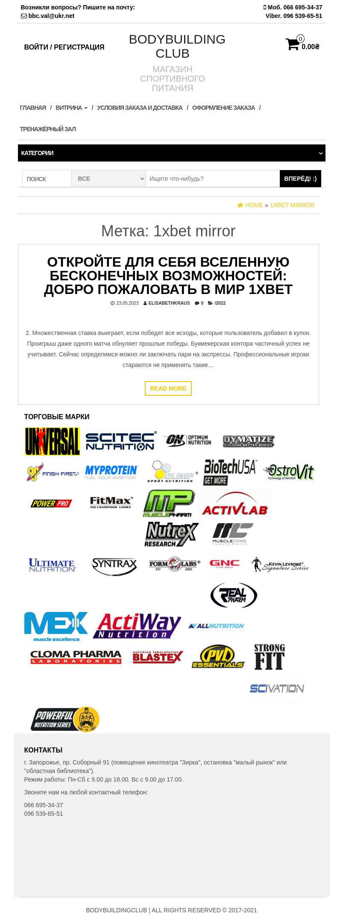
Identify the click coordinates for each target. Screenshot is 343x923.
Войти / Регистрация (64, 47)
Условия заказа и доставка (139, 107)
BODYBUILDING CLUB (177, 46)
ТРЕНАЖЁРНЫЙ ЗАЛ (48, 129)
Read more (168, 388)
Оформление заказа (223, 107)
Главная (33, 107)
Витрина (71, 107)
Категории (37, 153)
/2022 (220, 303)
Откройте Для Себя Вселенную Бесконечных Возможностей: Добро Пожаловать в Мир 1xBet (168, 275)
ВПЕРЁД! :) (300, 178)
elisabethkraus (169, 303)
